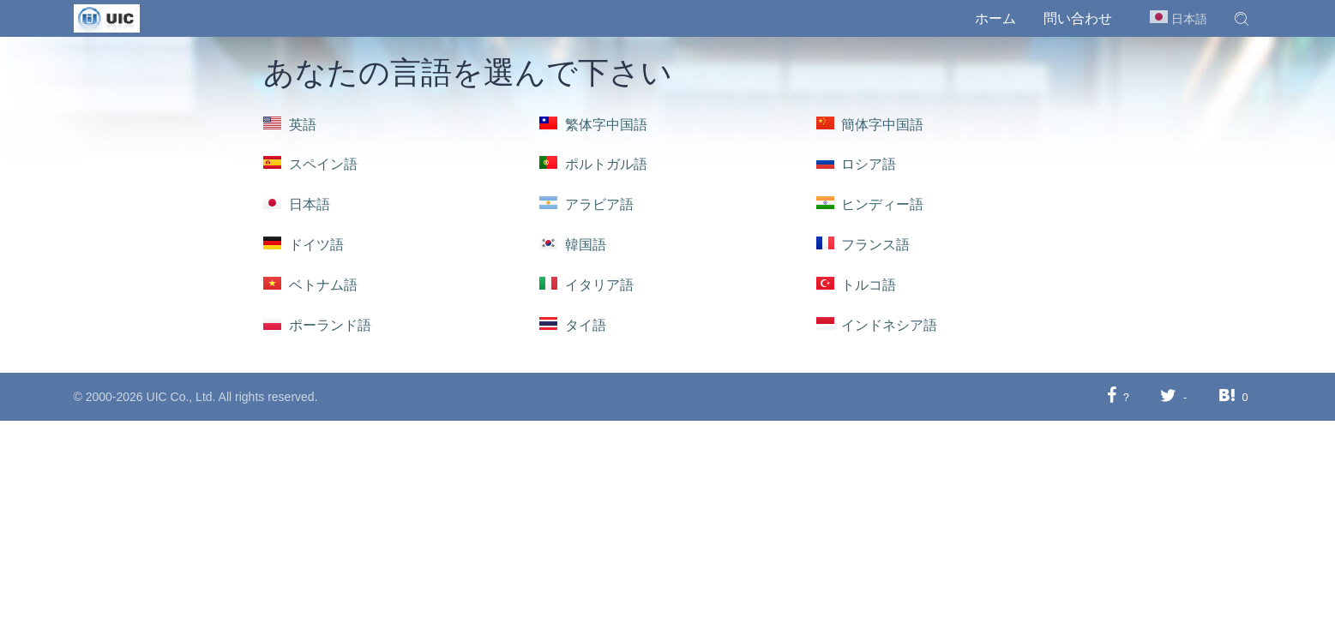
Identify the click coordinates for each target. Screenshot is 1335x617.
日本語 (296, 204)
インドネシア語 (877, 325)
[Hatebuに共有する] (1227, 396)
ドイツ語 (303, 244)
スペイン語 (310, 164)
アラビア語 (586, 204)
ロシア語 (856, 164)
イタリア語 (586, 285)
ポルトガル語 (593, 164)
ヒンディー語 (870, 204)
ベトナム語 (310, 285)
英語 (289, 124)
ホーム (995, 18)
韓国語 (572, 244)
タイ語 (572, 325)
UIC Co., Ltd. (181, 397)
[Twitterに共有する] (1168, 396)
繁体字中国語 (593, 124)
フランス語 (863, 244)
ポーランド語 (317, 325)
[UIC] (107, 17)
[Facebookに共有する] (1111, 396)
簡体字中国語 (870, 124)
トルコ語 (856, 285)
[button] (1241, 19)
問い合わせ (1077, 18)
